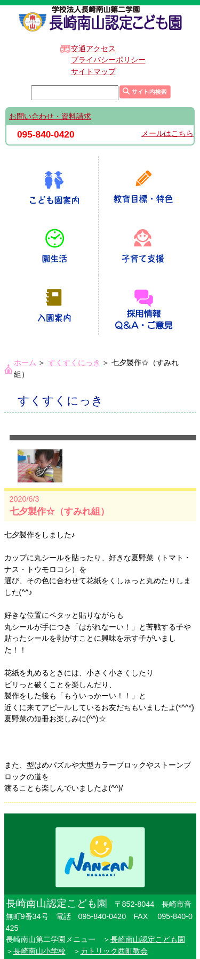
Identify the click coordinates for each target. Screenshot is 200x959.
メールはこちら (167, 133)
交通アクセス (93, 48)
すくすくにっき (74, 362)
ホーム (25, 362)
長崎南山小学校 (39, 951)
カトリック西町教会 (114, 951)
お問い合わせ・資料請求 (50, 116)
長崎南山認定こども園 (147, 939)
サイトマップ (93, 71)
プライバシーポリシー (108, 59)
